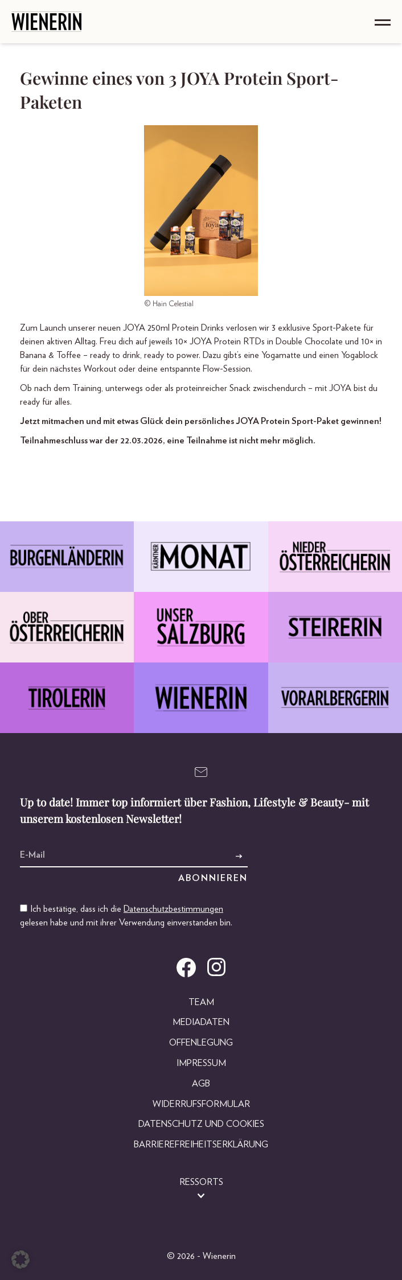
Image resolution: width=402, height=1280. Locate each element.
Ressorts (201, 1182)
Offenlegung (201, 1042)
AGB (201, 1083)
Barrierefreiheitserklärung (201, 1144)
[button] (20, 1259)
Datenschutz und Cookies (201, 1124)
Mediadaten (201, 1022)
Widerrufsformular (201, 1104)
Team (201, 1002)
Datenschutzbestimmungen (173, 908)
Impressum (201, 1063)
